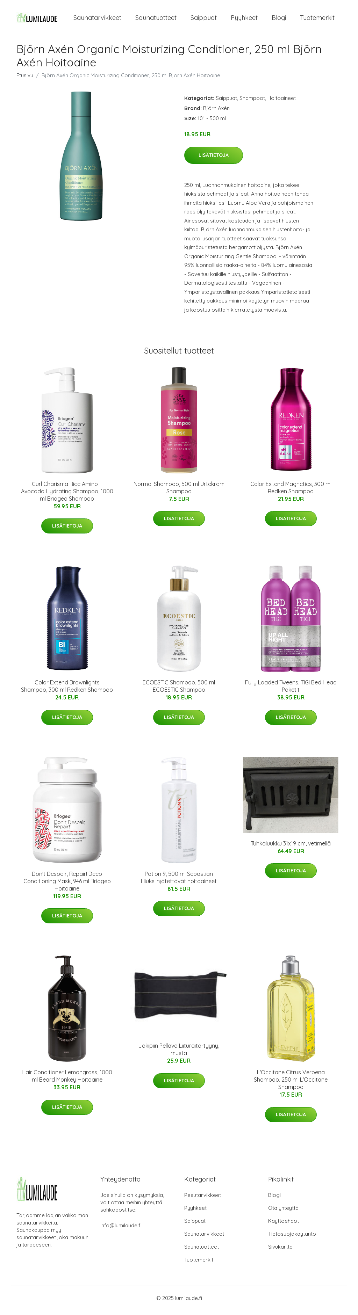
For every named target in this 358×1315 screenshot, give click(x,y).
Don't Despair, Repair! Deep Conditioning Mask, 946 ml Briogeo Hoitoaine (67, 886)
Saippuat (204, 20)
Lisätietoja (214, 160)
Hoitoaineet (281, 103)
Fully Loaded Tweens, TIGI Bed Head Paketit (291, 691)
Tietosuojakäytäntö (292, 1238)
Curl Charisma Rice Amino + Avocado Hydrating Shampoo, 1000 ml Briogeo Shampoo (67, 496)
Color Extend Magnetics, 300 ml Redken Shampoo (290, 492)
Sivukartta (280, 1251)
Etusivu (24, 80)
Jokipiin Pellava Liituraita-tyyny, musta (178, 1054)
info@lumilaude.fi (121, 1230)
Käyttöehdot (283, 1225)
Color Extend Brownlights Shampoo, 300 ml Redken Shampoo (67, 691)
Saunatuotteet (156, 20)
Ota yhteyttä (283, 1212)
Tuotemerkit (317, 20)
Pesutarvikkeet (202, 1200)
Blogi (279, 20)
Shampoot (252, 103)
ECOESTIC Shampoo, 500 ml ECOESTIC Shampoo (179, 691)
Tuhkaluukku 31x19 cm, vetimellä (291, 848)
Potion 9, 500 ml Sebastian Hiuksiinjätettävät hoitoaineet (179, 882)
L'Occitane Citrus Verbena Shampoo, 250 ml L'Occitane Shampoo (291, 1084)
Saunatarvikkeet (97, 20)
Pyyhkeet (244, 20)
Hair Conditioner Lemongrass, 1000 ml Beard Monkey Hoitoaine (67, 1081)
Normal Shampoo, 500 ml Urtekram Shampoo (179, 492)
